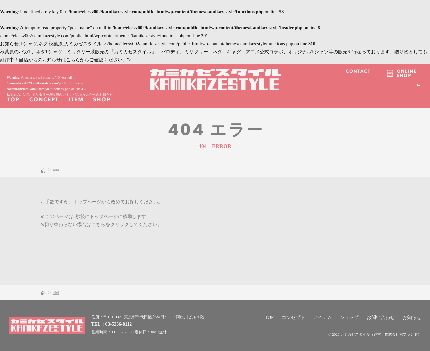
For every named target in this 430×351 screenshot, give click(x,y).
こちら (98, 224)
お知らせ (411, 317)
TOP (269, 317)
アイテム (322, 317)
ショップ (349, 317)
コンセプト (293, 317)
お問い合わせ (381, 317)
